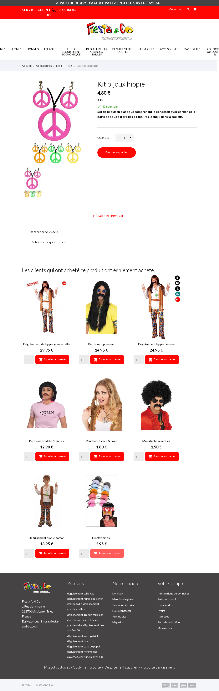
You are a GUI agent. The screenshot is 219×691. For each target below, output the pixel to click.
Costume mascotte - (88, 667)
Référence (37, 232)
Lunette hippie (101, 538)
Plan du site (119, 616)
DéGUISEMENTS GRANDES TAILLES (96, 51)
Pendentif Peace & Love (101, 441)
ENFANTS (50, 49)
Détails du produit (109, 216)
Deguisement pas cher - (122, 667)
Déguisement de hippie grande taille (46, 344)
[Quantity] (29, 359)
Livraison (117, 593)
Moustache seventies (156, 441)
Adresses (163, 616)
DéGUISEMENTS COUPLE (122, 50)
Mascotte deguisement (157, 667)
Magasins (118, 622)
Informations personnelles (173, 593)
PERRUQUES (147, 49)
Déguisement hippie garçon (46, 538)
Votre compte (171, 583)
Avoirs (161, 610)
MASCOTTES (192, 49)
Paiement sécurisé (123, 605)
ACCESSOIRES (169, 49)
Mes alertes (165, 628)
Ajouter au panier (116, 152)
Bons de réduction (169, 622)
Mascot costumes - (58, 667)
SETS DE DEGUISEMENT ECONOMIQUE (71, 51)
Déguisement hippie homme (156, 344)
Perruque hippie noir (101, 344)
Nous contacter (121, 610)
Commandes (165, 605)
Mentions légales (122, 599)
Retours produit (167, 599)
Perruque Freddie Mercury (46, 441)
